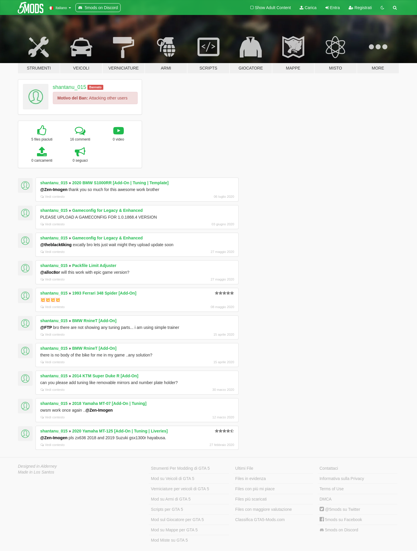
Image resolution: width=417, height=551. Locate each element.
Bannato (95, 87)
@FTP (46, 327)
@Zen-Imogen (53, 189)
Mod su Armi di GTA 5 (170, 499)
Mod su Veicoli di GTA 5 (172, 478)
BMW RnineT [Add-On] (94, 320)
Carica (308, 7)
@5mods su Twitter (340, 509)
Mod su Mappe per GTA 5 (174, 530)
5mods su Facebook (341, 519)
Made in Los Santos (36, 472)
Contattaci (329, 468)
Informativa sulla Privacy (342, 478)
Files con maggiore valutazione (263, 509)
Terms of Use (332, 488)
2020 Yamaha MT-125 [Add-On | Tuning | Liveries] (120, 431)
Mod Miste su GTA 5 (169, 540)
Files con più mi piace (255, 488)
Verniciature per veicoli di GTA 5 (180, 488)
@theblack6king (56, 244)
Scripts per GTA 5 (167, 509)
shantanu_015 (69, 87)
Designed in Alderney (37, 466)
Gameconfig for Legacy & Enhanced (107, 210)
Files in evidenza (250, 478)
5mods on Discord (339, 530)
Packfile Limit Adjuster (94, 265)
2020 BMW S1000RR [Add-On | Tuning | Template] (120, 182)
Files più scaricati (251, 499)
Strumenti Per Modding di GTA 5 (180, 468)
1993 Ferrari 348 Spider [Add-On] (104, 293)
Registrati (360, 7)
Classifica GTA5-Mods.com (260, 519)
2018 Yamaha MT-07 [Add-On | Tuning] (109, 403)
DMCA (326, 499)
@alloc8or (50, 272)
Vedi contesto (52, 196)
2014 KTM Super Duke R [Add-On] (105, 375)
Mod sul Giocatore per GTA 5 (177, 519)
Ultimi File (244, 468)
